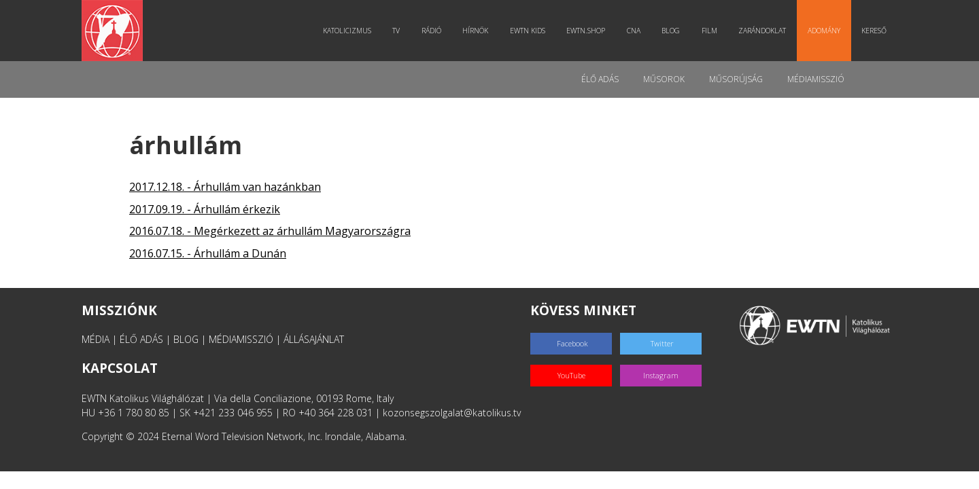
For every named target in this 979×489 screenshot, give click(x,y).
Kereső (874, 30)
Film (709, 30)
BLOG (186, 339)
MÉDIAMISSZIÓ (241, 339)
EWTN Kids (527, 30)
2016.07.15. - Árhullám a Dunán (207, 253)
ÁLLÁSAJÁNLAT (314, 339)
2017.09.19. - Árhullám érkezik (204, 209)
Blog (671, 30)
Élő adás (600, 79)
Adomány (824, 30)
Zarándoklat (762, 30)
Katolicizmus (347, 30)
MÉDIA (95, 339)
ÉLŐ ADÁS (141, 339)
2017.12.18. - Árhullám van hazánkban (225, 186)
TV (396, 30)
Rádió (431, 30)
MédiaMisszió (815, 79)
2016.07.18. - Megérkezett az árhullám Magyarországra (270, 230)
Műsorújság (736, 79)
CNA (633, 30)
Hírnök (475, 30)
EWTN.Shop (585, 30)
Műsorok (664, 79)
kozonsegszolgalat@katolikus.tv (452, 412)
